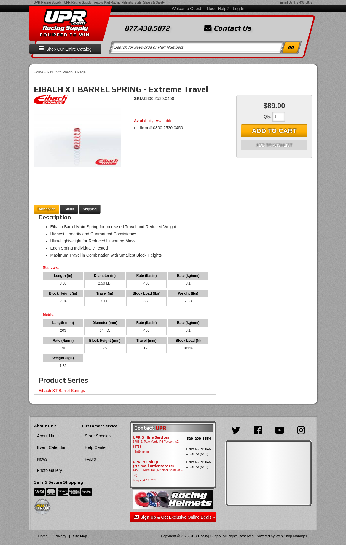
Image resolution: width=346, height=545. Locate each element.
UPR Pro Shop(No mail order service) (153, 464)
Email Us (286, 2)
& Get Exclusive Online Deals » (174, 517)
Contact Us (227, 28)
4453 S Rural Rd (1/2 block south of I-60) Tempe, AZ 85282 (157, 475)
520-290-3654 (198, 438)
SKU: (139, 98)
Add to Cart (274, 131)
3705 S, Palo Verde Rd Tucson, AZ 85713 (156, 444)
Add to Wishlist (274, 145)
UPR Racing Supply (47, 2)
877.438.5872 (302, 2)
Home (38, 72)
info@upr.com (142, 451)
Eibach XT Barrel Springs (62, 390)
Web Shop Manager (291, 536)
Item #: (146, 127)
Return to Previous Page (66, 72)
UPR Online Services (151, 437)
